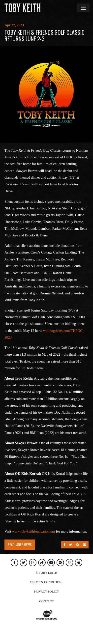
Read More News (20, 544)
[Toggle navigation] (83, 7)
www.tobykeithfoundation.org (33, 531)
